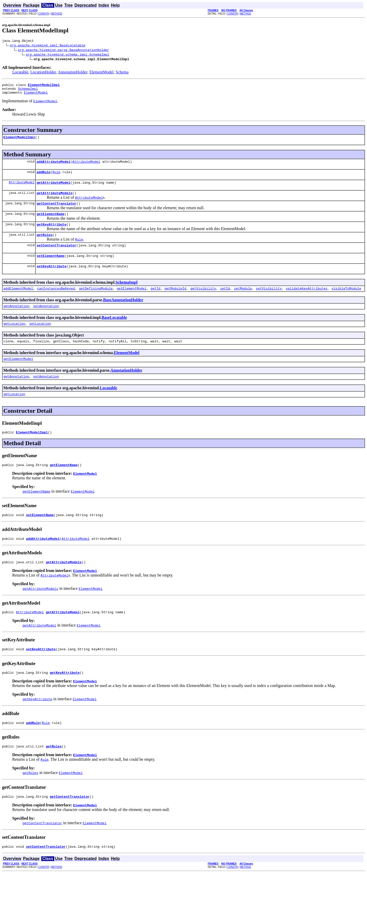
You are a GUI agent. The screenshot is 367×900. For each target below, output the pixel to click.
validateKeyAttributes (306, 301)
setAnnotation (46, 319)
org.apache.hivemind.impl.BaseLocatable (47, 46)
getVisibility (203, 301)
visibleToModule (346, 301)
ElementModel (101, 73)
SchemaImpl (28, 91)
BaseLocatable (114, 331)
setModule (243, 301)
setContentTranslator (56, 256)
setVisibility (269, 301)
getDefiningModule (96, 301)
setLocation (40, 338)
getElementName (50, 222)
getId (155, 301)
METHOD (56, 13)
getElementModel (132, 301)
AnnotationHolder (72, 73)
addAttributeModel (53, 166)
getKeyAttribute (51, 233)
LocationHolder (43, 73)
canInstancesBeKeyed (56, 301)
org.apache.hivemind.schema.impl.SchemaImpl (67, 55)
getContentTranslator (56, 211)
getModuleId (175, 301)
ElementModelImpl (19, 141)
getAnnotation (16, 319)
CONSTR (43, 13)
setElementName (50, 267)
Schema (122, 73)
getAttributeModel (53, 188)
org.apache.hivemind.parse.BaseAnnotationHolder (63, 50)
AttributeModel (86, 166)
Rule (56, 177)
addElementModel (18, 301)
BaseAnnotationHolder (123, 313)
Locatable (20, 73)
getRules (44, 244)
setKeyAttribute (51, 278)
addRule (43, 177)
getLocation (14, 338)
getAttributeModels (54, 199)
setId (225, 301)
